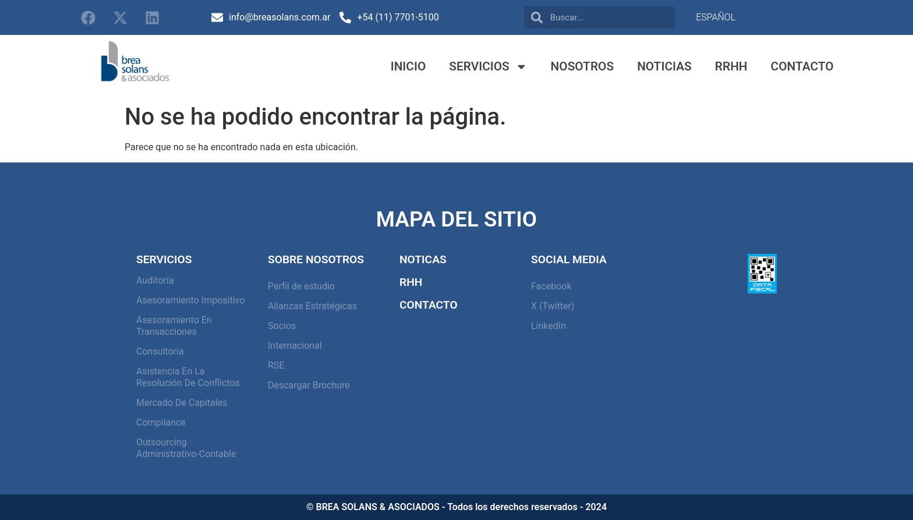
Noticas (423, 259)
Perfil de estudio (301, 286)
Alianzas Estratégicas (312, 306)
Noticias (664, 66)
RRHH (731, 66)
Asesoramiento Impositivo (190, 300)
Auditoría (155, 280)
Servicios (488, 67)
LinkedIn (548, 325)
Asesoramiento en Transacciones (174, 325)
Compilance (161, 422)
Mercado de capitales (181, 402)
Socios (282, 325)
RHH (410, 282)
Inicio (408, 66)
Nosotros (582, 66)
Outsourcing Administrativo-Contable (186, 448)
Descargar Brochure (309, 385)
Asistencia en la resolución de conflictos (188, 377)
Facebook (551, 286)
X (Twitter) (552, 306)
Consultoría (160, 351)
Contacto (802, 66)
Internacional (295, 345)
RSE (276, 365)
